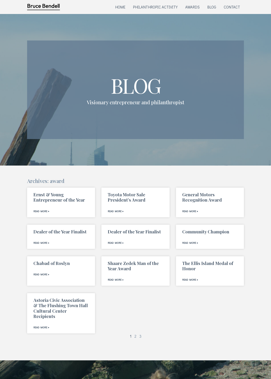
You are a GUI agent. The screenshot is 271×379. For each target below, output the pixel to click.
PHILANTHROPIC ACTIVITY (155, 7)
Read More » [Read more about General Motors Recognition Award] (190, 211)
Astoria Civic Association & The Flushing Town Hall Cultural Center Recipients (60, 308)
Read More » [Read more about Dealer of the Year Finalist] (41, 242)
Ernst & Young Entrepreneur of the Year (59, 197)
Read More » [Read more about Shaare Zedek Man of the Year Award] (115, 279)
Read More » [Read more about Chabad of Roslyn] (41, 274)
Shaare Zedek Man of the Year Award (133, 265)
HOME (120, 7)
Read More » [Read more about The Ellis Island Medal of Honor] (190, 279)
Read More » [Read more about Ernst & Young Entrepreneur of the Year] (41, 211)
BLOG (211, 7)
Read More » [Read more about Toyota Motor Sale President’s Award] (115, 211)
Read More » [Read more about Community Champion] (190, 242)
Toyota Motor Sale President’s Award (126, 197)
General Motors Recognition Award (202, 197)
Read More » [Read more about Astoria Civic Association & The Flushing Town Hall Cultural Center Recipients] (41, 327)
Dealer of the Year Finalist (60, 231)
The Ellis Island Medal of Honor (207, 265)
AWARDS (192, 7)
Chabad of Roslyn (51, 263)
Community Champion (205, 231)
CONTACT (232, 7)
